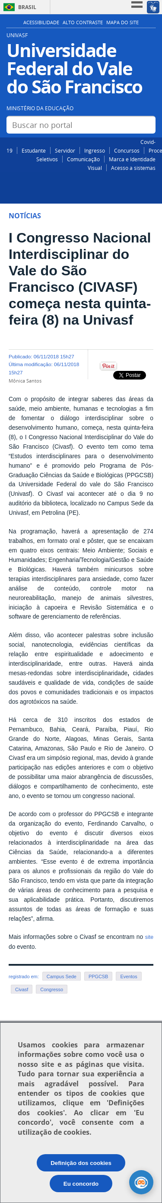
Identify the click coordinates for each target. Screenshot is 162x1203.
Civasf (21, 989)
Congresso (51, 989)
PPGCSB (98, 976)
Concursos (127, 150)
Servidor (65, 150)
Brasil (27, 7)
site (149, 937)
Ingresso (94, 150)
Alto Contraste (83, 22)
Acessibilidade (41, 22)
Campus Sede (61, 976)
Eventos (128, 976)
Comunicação (83, 159)
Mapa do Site (122, 22)
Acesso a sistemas (133, 167)
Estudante (34, 150)
